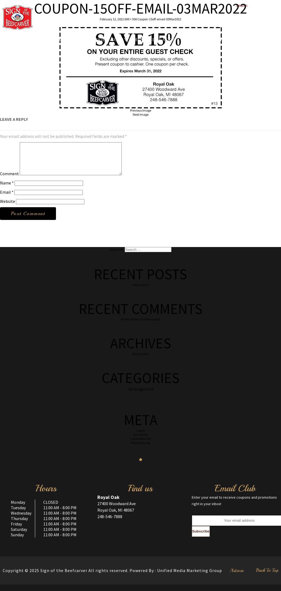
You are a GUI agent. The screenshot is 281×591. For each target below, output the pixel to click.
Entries (140, 441)
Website (7, 207)
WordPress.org (140, 449)
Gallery (192, 40)
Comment (9, 180)
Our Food (94, 40)
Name (7, 189)
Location (164, 40)
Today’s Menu (129, 40)
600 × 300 (130, 19)
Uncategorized (140, 395)
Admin (237, 577)
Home (40, 40)
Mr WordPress (130, 326)
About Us (64, 40)
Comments (140, 445)
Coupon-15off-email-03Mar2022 (159, 19)
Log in (141, 437)
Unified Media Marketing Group (189, 577)
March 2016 (140, 360)
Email (7, 198)
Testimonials (226, 40)
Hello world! (141, 291)
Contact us (263, 40)
